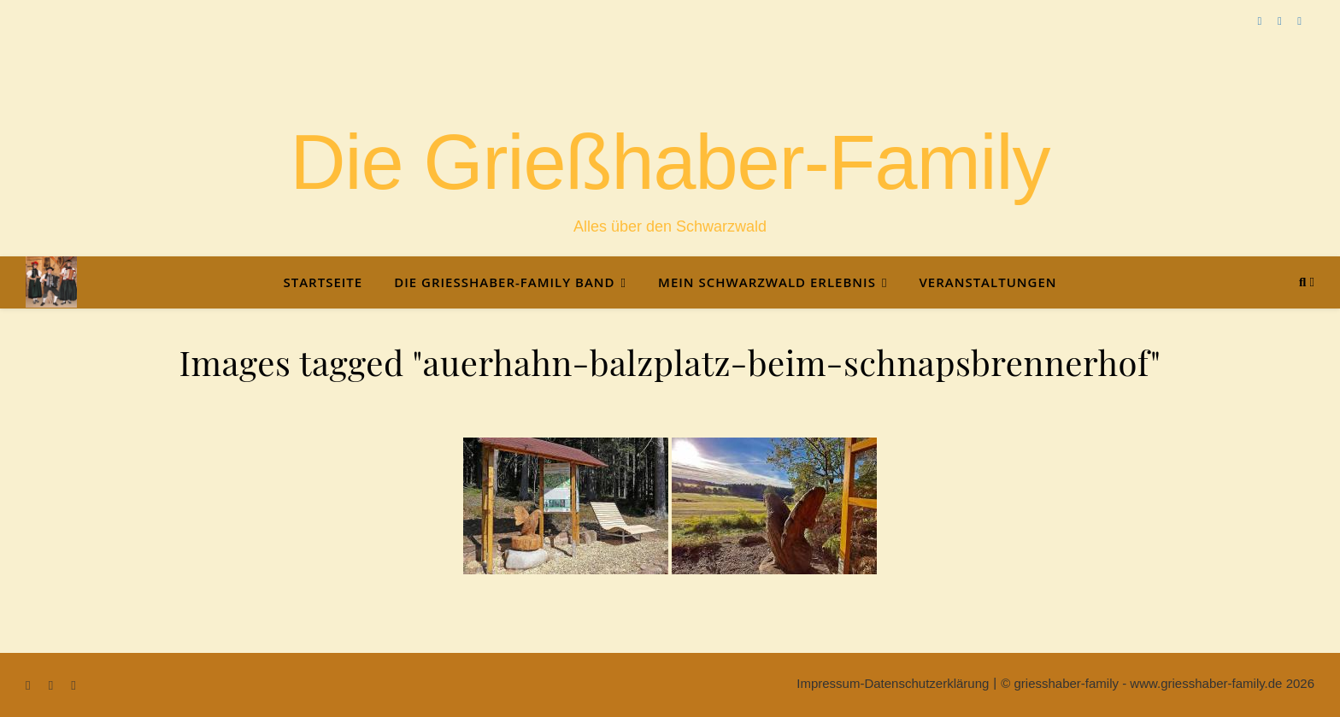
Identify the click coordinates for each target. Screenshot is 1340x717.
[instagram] (1299, 21)
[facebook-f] (1261, 21)
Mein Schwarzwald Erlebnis (767, 282)
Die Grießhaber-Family (669, 162)
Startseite (322, 282)
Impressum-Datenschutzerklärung (892, 683)
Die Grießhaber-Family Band (504, 282)
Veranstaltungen (987, 282)
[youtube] (1281, 21)
